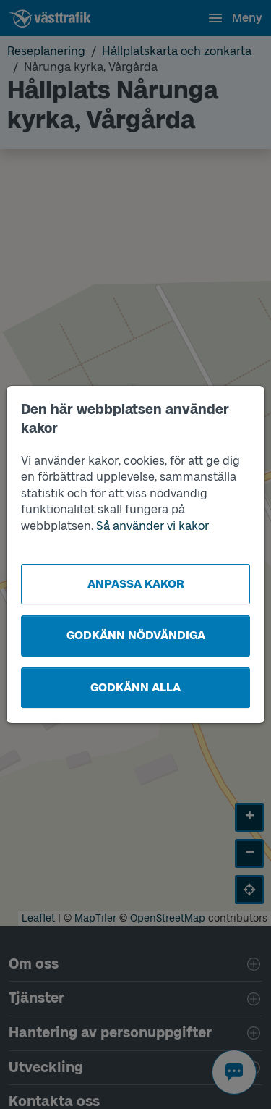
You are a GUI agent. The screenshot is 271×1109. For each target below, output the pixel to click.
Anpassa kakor (135, 584)
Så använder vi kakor (152, 526)
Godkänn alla (135, 687)
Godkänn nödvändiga (135, 635)
